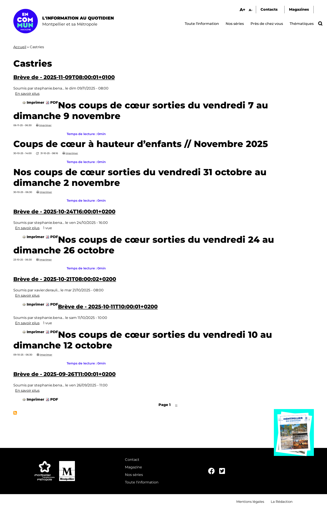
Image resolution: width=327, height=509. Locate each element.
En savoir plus (27, 93)
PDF (54, 102)
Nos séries (235, 24)
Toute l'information (202, 24)
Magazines (299, 9)
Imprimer (35, 102)
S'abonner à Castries (15, 413)
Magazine (133, 467)
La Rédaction (282, 501)
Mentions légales (250, 501)
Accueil (19, 47)
